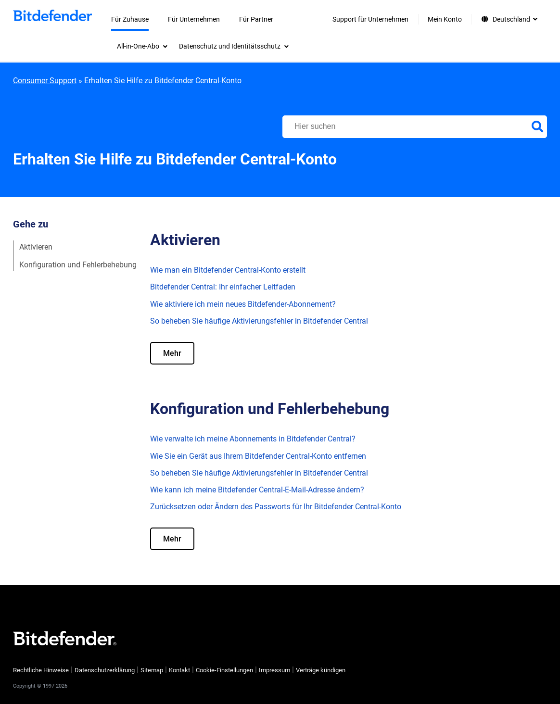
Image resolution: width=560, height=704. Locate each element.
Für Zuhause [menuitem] (130, 19)
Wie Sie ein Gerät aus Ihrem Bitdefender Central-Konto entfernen (258, 456)
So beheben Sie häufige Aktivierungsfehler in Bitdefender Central (259, 321)
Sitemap (151, 670)
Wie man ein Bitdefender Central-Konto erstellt (227, 270)
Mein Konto (445, 19)
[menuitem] (142, 46)
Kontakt (179, 670)
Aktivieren (35, 246)
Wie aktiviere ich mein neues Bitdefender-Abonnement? (243, 304)
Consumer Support (44, 80)
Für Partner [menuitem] (256, 19)
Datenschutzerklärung (105, 670)
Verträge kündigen (320, 670)
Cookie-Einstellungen (224, 670)
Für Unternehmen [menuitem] (194, 19)
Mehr (172, 353)
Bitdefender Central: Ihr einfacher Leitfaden (222, 286)
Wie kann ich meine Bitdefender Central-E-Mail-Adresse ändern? (257, 489)
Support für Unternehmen (370, 19)
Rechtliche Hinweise (41, 670)
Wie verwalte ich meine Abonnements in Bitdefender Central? (253, 438)
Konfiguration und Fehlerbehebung (78, 264)
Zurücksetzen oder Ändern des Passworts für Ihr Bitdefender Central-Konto (275, 506)
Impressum (274, 670)
